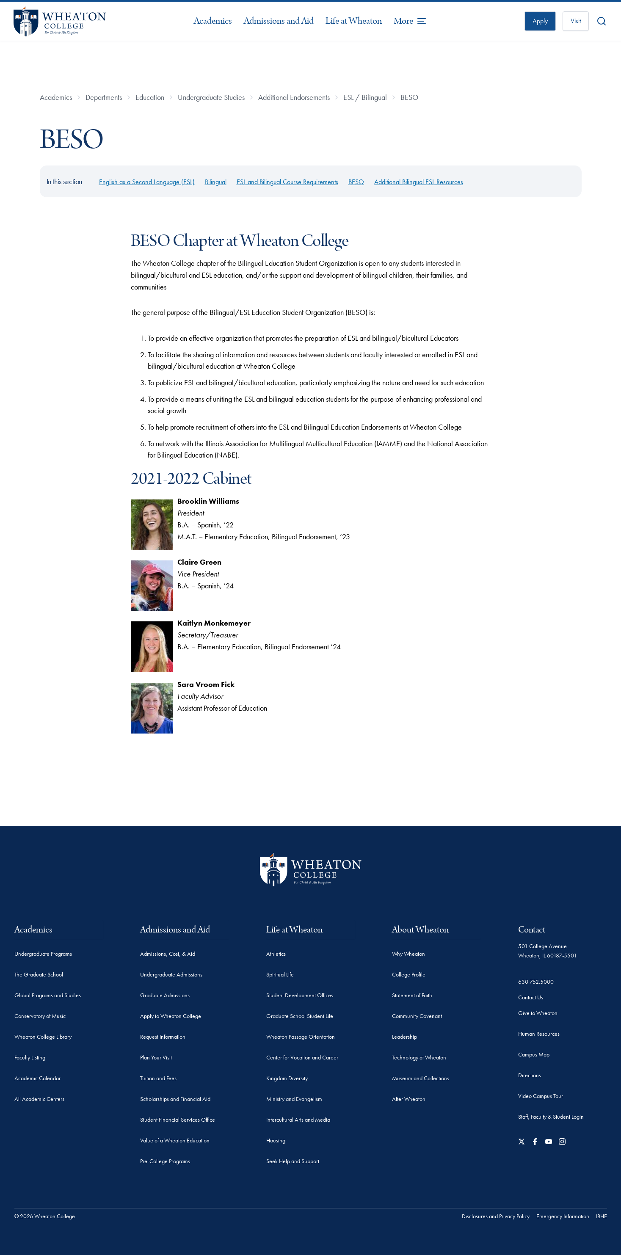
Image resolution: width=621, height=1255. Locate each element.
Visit (576, 21)
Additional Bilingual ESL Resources (418, 181)
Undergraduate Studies (211, 97)
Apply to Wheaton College (170, 1016)
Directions (529, 1075)
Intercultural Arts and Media (298, 1119)
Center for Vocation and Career (302, 1057)
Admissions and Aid (279, 21)
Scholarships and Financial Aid (175, 1099)
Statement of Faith (412, 995)
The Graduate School (38, 974)
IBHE (601, 1216)
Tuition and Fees (158, 1078)
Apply (540, 21)
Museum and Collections (420, 1078)
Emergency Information (562, 1216)
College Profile (408, 974)
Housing (275, 1140)
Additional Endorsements (294, 97)
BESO (409, 97)
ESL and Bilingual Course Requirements (287, 181)
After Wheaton (408, 1099)
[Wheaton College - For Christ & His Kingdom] (311, 869)
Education (149, 97)
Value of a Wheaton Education (175, 1140)
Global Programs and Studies (47, 995)
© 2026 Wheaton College (44, 1216)
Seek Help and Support (292, 1161)
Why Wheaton (408, 953)
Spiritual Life (280, 974)
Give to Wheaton (538, 1013)
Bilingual (215, 181)
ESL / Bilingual (365, 97)
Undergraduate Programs (43, 953)
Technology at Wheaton (419, 1057)
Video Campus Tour (540, 1096)
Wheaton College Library (43, 1036)
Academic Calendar (37, 1078)
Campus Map (533, 1054)
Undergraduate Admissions (171, 974)
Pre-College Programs (165, 1161)
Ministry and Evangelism (294, 1099)
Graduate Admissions (165, 995)
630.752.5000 (536, 981)
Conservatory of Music (40, 1016)
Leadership (404, 1036)
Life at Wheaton (354, 21)
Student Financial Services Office (177, 1119)
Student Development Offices (299, 995)
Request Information (162, 1036)
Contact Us (530, 997)
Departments (104, 97)
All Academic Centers (39, 1099)
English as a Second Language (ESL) (147, 181)
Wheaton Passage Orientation (300, 1036)
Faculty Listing (29, 1057)
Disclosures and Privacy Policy (496, 1216)
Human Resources (539, 1033)
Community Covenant (417, 1016)
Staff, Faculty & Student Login (551, 1116)
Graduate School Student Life (299, 1016)
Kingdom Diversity (287, 1078)
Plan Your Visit (156, 1057)
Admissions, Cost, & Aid (167, 953)
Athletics (276, 953)
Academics (213, 21)
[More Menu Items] (410, 21)
